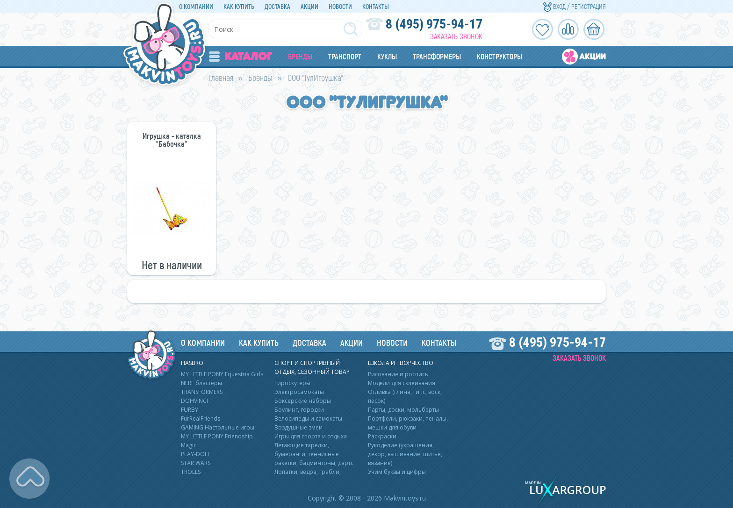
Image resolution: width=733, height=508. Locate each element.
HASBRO (192, 363)
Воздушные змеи (298, 427)
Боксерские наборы (302, 401)
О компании (196, 6)
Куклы (387, 56)
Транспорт (344, 56)
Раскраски (382, 436)
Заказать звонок (456, 36)
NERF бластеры (201, 383)
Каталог (240, 56)
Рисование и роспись (398, 374)
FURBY (189, 410)
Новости (340, 6)
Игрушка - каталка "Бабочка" (172, 140)
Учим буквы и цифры (397, 472)
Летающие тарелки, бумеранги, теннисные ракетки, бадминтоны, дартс (313, 454)
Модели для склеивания (401, 383)
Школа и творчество (400, 363)
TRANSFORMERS (202, 392)
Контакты (375, 6)
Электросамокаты (299, 392)
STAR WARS (195, 463)
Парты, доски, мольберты (403, 410)
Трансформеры (437, 56)
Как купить (238, 6)
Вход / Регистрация (574, 6)
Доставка (277, 6)
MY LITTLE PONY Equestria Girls (222, 374)
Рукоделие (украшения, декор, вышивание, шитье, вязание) (405, 454)
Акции (309, 6)
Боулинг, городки (299, 410)
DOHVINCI (194, 401)
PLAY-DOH (195, 454)
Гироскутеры (292, 383)
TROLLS (191, 472)
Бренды (300, 56)
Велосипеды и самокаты (308, 418)
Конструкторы (499, 56)
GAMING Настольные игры (217, 427)
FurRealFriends (200, 418)
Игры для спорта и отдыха (310, 436)
